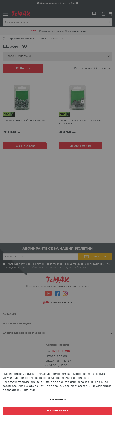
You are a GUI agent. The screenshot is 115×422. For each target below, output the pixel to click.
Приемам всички (57, 410)
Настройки (57, 400)
